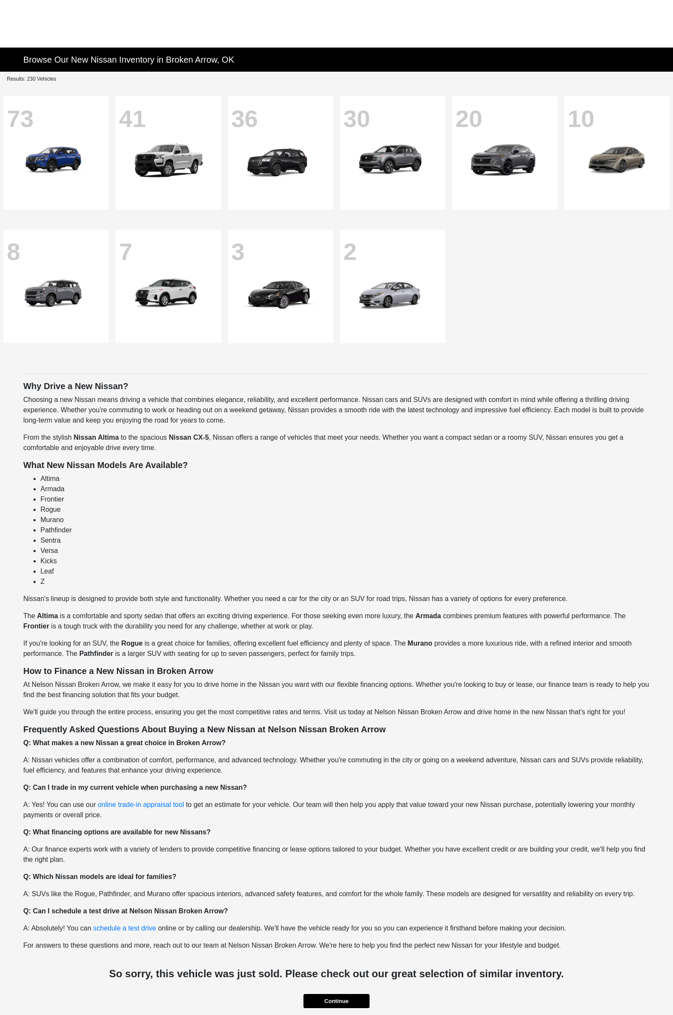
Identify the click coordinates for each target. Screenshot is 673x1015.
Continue (336, 1001)
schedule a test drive (124, 928)
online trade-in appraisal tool (141, 804)
